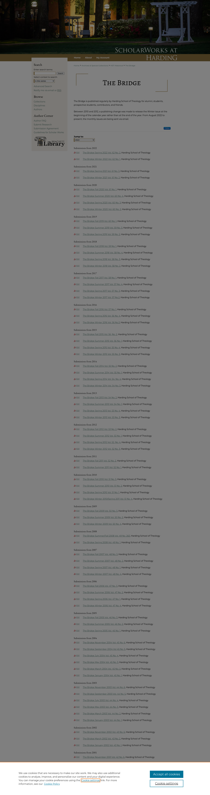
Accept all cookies (166, 774)
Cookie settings (90, 780)
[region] (105, 778)
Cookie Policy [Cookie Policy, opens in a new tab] (52, 784)
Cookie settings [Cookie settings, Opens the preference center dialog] (166, 783)
